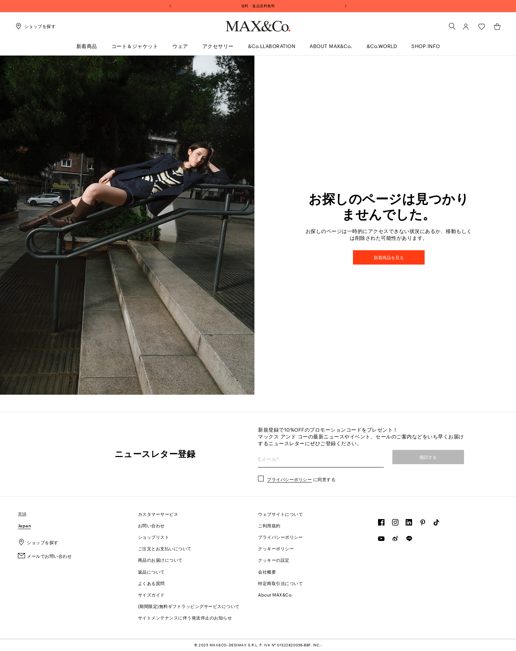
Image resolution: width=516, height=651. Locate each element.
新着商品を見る (389, 257)
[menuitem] (86, 49)
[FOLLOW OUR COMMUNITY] (381, 524)
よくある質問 (151, 583)
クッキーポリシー (276, 548)
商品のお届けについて (160, 559)
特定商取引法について (280, 583)
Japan (24, 525)
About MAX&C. (275, 594)
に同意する (301, 479)
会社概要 (267, 571)
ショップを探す (38, 542)
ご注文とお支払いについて (165, 548)
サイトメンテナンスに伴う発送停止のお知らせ (185, 617)
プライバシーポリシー (289, 479)
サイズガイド (151, 594)
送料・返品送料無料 (258, 6)
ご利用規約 (269, 525)
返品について (151, 571)
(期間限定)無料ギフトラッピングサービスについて (189, 606)
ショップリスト (153, 537)
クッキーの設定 (274, 559)
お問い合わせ (151, 525)
